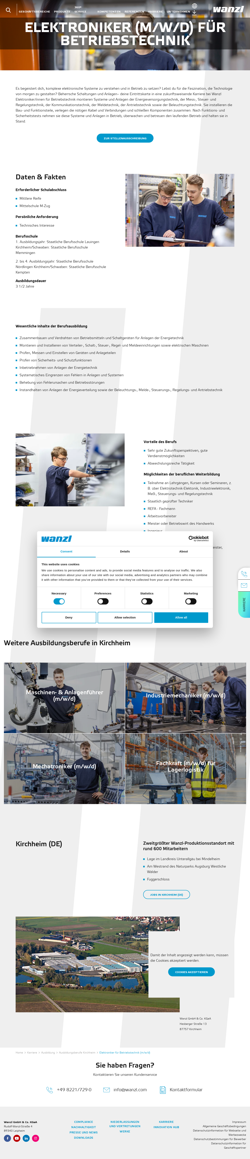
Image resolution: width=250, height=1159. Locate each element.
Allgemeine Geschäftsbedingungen (224, 1126)
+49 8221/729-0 (68, 1090)
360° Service (80, 9)
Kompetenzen (109, 11)
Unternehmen (178, 11)
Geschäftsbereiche (34, 11)
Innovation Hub (166, 1127)
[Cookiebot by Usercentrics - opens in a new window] (191, 539)
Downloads (83, 1138)
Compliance (83, 1122)
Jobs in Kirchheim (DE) (166, 894)
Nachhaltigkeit (83, 1127)
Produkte (62, 11)
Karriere (155, 11)
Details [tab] (125, 551)
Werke (125, 1131)
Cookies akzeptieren (191, 972)
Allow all (181, 617)
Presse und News (84, 1132)
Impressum (239, 1122)
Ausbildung (48, 1053)
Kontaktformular (181, 1090)
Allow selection (125, 617)
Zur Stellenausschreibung (125, 138)
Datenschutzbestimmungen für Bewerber (220, 1139)
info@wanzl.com (125, 1090)
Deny (68, 617)
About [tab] (183, 551)
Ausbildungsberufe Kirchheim (77, 1053)
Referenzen (134, 11)
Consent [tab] (66, 551)
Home (19, 1053)
